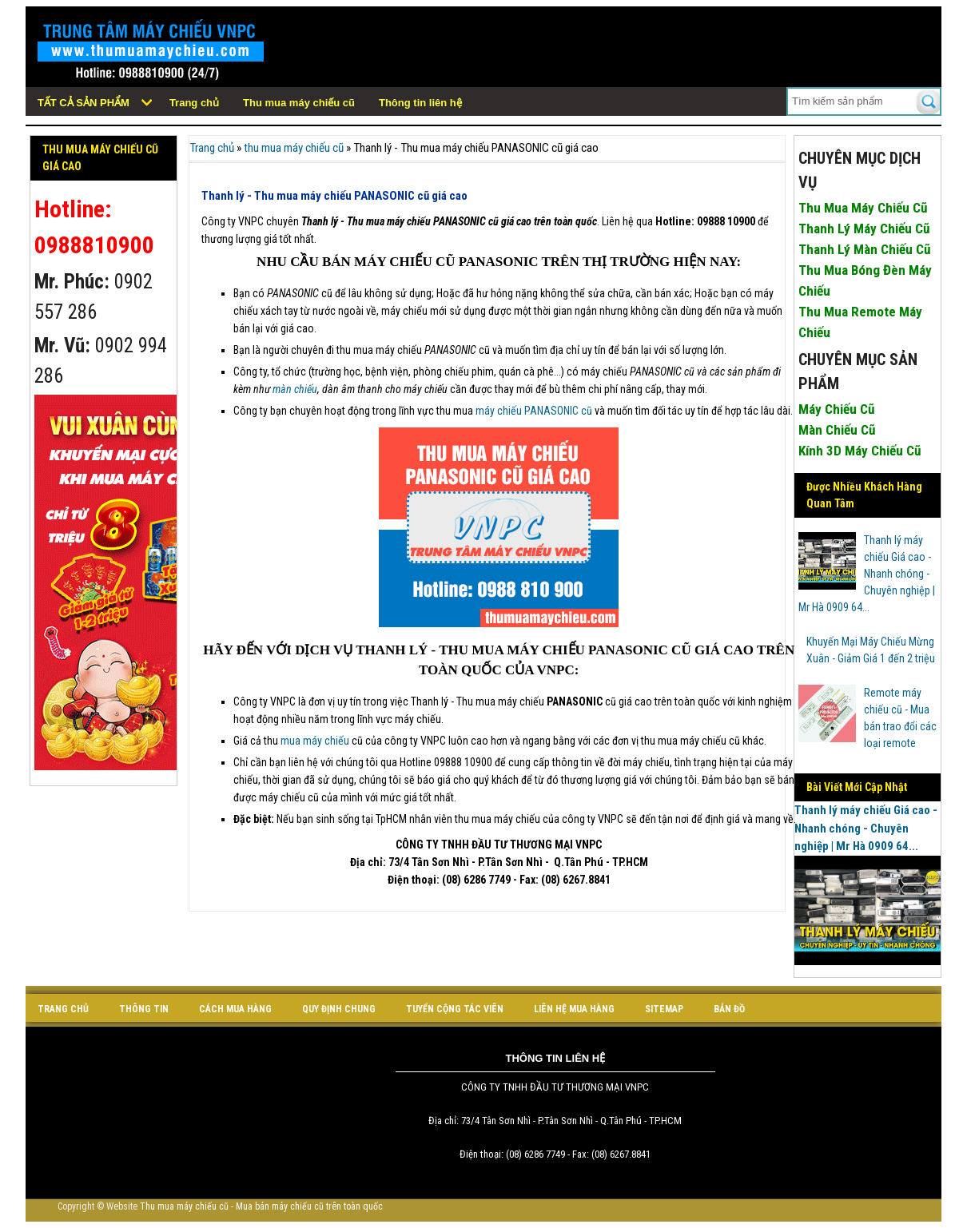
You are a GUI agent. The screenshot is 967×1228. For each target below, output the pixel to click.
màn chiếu (295, 389)
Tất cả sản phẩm (83, 103)
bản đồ (729, 1009)
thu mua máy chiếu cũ (294, 148)
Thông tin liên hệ (420, 103)
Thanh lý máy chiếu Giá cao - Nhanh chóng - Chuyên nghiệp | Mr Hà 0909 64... (867, 574)
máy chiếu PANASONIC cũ (534, 410)
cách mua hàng (235, 1009)
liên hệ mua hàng (574, 1009)
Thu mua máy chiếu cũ (299, 103)
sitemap (664, 1009)
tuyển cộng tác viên (454, 1009)
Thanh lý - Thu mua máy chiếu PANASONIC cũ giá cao (334, 196)
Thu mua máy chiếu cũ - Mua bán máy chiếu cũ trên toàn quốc (261, 1206)
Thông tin (144, 1009)
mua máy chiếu (315, 740)
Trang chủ (194, 103)
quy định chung (339, 1009)
